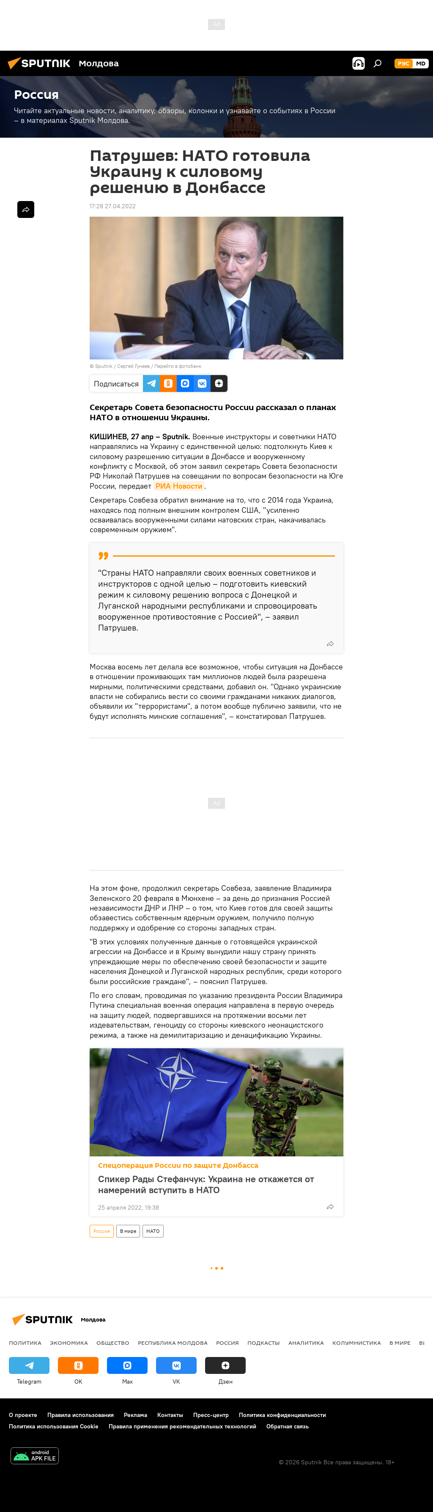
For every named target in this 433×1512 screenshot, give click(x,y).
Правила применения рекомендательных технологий (182, 1426)
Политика (25, 1342)
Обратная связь (287, 1426)
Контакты (170, 1415)
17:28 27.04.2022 (113, 206)
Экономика (69, 1342)
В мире (128, 1231)
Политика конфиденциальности (282, 1415)
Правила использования (80, 1415)
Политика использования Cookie (54, 1426)
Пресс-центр (211, 1415)
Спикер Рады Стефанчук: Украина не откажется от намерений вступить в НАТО (206, 1184)
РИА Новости (179, 486)
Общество (112, 1342)
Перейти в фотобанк (177, 366)
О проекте (23, 1415)
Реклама (135, 1415)
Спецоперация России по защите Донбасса (178, 1165)
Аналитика (306, 1342)
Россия (101, 1231)
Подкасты (263, 1342)
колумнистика (356, 1342)
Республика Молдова (173, 1342)
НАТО (153, 1231)
